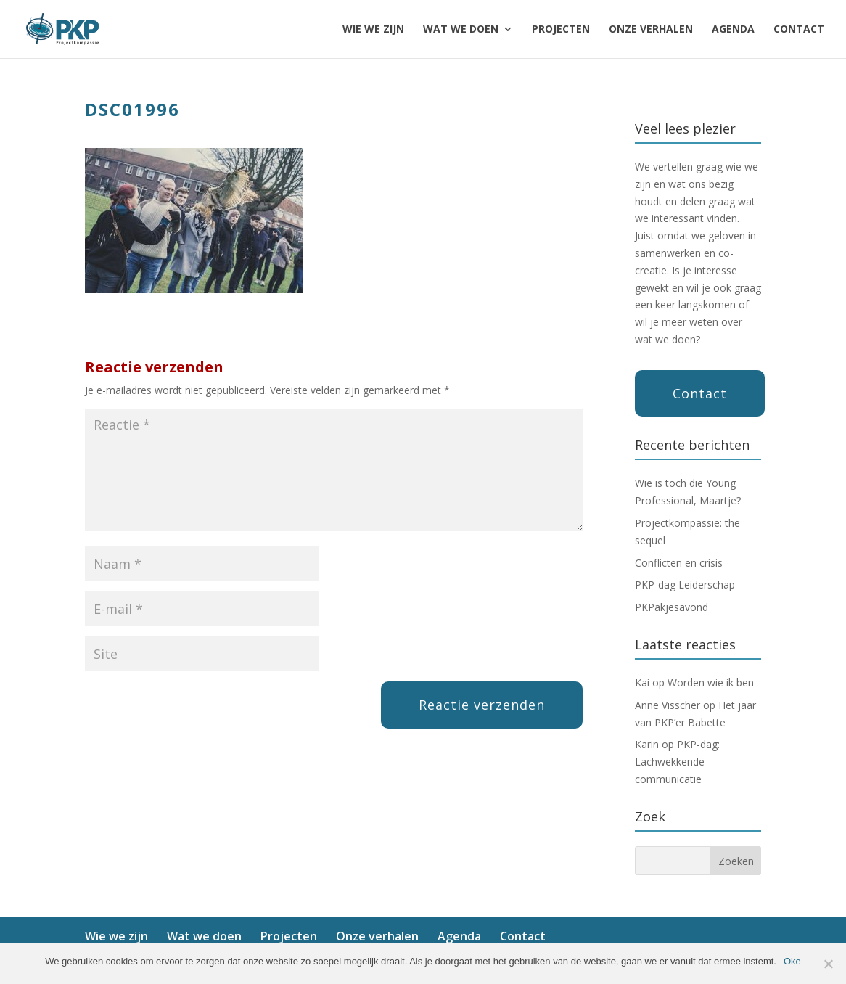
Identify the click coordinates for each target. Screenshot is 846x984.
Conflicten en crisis (679, 563)
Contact (798, 30)
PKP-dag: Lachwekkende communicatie (677, 761)
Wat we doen (460, 30)
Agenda (733, 30)
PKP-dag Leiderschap (685, 584)
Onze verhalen (651, 30)
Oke (792, 961)
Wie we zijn (373, 30)
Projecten (561, 30)
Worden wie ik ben (711, 682)
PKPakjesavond (671, 607)
